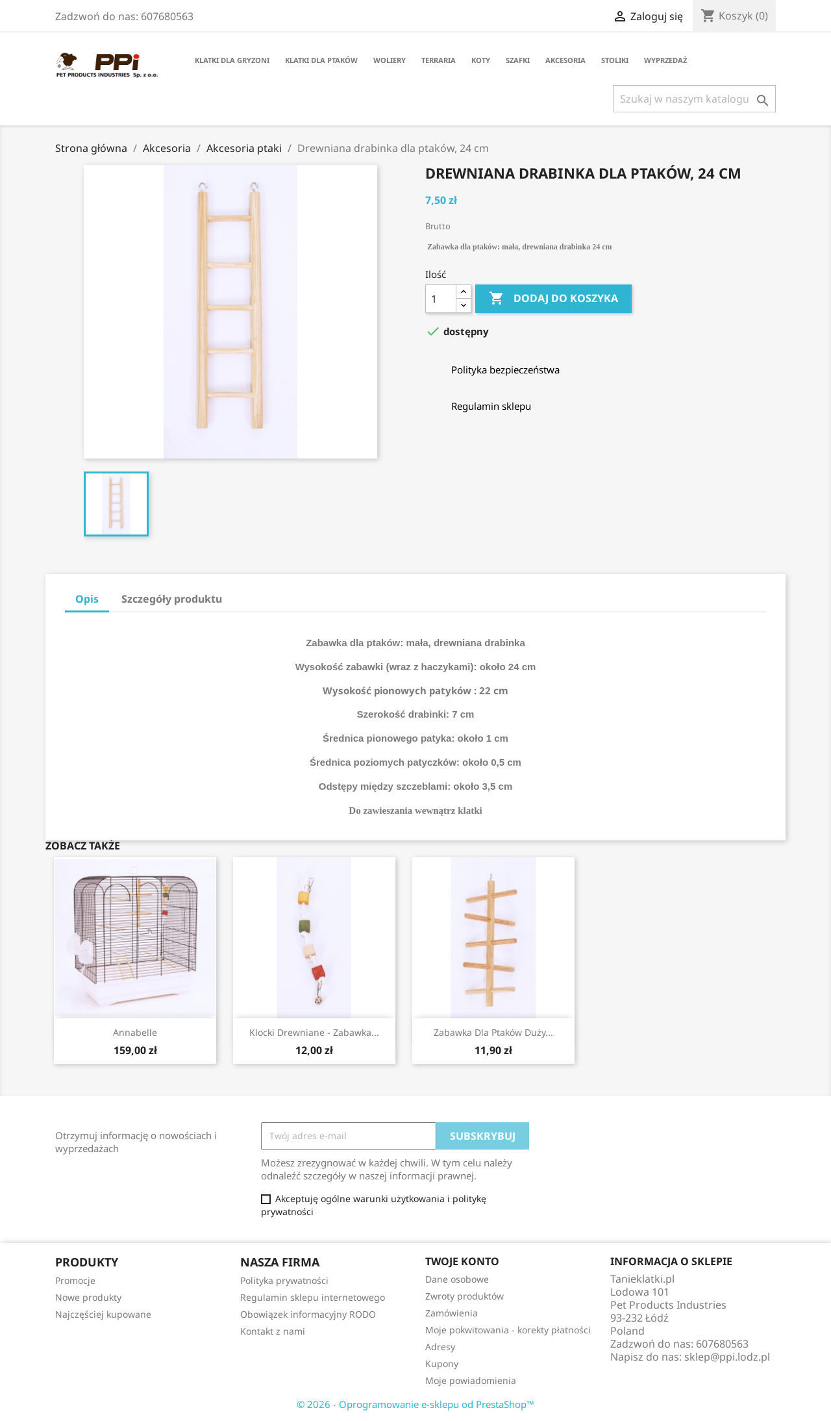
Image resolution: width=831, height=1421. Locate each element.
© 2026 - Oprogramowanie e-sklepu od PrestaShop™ (415, 1404)
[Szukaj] (694, 98)
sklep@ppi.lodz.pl (727, 1357)
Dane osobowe (457, 1279)
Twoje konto (462, 1261)
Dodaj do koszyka (553, 298)
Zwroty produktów (464, 1296)
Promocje (75, 1280)
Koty (480, 60)
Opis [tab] (87, 599)
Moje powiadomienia (470, 1380)
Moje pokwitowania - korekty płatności (508, 1330)
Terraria (438, 60)
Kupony (441, 1363)
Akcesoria (565, 60)
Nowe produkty (88, 1297)
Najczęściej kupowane (103, 1314)
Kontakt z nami (272, 1331)
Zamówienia (451, 1313)
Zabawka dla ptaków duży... (493, 1032)
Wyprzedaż (665, 60)
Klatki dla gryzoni (232, 60)
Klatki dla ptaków (321, 60)
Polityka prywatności (284, 1280)
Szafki (518, 60)
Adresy (440, 1346)
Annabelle (135, 1032)
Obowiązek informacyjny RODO (308, 1314)
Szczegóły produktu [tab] (171, 599)
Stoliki (614, 60)
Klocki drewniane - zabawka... (314, 1032)
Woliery (389, 60)
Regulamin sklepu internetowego (312, 1297)
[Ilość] (440, 298)
